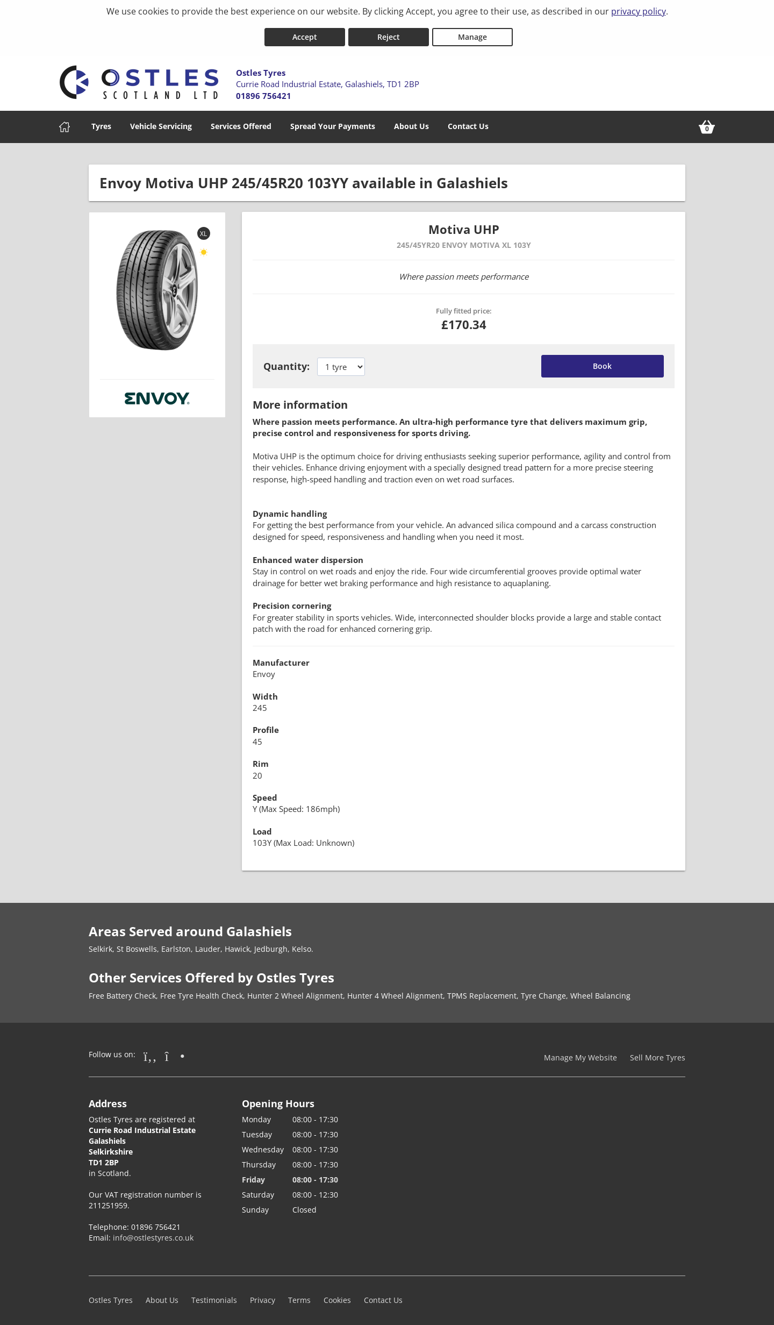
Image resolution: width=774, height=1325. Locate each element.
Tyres (101, 121)
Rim (261, 758)
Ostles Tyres (111, 1295)
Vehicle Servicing (161, 121)
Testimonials (214, 1295)
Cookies (337, 1295)
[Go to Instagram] (175, 1050)
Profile (266, 725)
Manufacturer (281, 657)
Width (265, 691)
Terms (299, 1295)
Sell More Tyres (657, 1052)
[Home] (64, 121)
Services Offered (241, 121)
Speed (265, 792)
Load (262, 826)
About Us (411, 121)
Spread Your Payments (332, 121)
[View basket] (707, 121)
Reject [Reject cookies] (388, 31)
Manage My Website (580, 1052)
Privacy (262, 1295)
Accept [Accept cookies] (304, 31)
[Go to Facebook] (150, 1050)
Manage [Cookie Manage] (472, 31)
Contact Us (468, 121)
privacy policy (638, 11)
